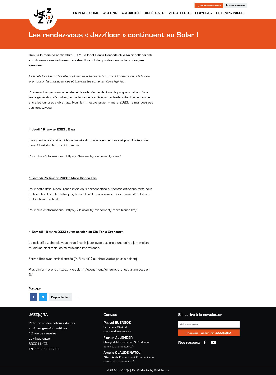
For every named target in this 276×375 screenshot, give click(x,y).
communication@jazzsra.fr (119, 361)
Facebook (205, 342)
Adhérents (154, 13)
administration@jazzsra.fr (119, 346)
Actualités (131, 13)
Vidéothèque (180, 13)
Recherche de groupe (208, 5)
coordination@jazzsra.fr (117, 331)
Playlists (203, 13)
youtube (213, 342)
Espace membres (235, 5)
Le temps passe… (230, 13)
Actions (110, 13)
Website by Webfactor (153, 370)
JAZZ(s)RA (43, 16)
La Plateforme (86, 13)
